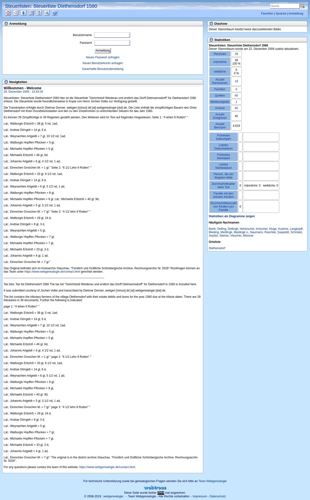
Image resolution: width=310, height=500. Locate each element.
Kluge (273, 229)
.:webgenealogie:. (113, 496)
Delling (221, 229)
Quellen (12, 13)
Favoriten (267, 13)
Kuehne (283, 229)
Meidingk (226, 232)
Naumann (256, 232)
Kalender (35, 13)
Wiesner (248, 235)
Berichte (43, 13)
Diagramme (20, 13)
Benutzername (101, 35)
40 (236, 95)
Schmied (296, 232)
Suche (50, 13)
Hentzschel (247, 229)
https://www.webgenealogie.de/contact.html (52, 271)
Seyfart (213, 235)
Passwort (105, 42)
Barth (212, 229)
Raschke (270, 232)
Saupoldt (283, 232)
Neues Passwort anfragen (102, 57)
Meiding (214, 232)
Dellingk (233, 229)
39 (236, 54)
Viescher (235, 235)
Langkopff (296, 229)
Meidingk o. (241, 232)
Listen (27, 13)
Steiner (224, 235)
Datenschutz (218, 496)
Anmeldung (295, 13)
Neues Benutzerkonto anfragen (103, 63)
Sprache (280, 13)
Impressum (200, 496)
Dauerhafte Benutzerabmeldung (102, 69)
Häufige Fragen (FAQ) (58, 13)
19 (236, 81)
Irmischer (262, 229)
